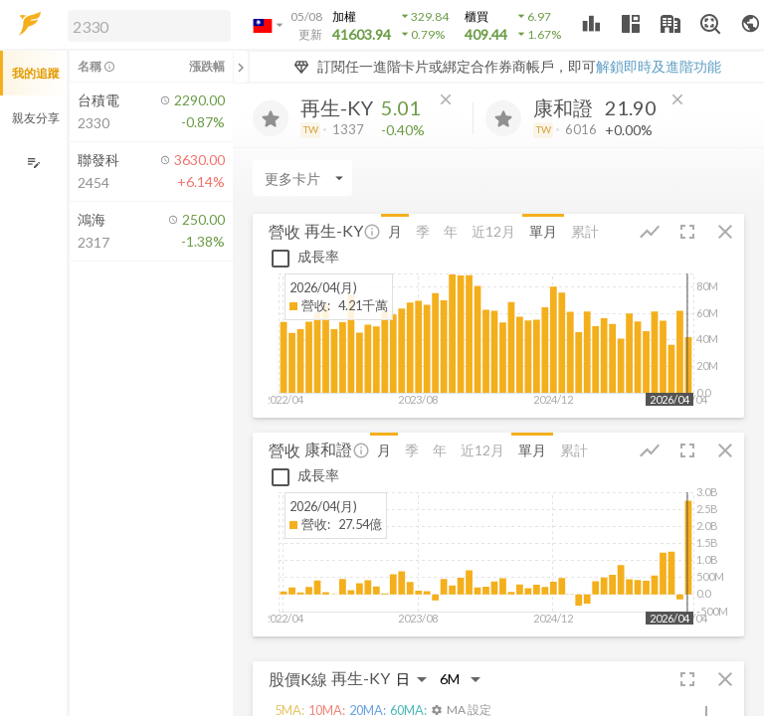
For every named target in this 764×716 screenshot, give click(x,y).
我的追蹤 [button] (36, 73)
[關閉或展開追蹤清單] (241, 67)
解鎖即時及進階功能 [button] (658, 66)
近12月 (493, 231)
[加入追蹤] (270, 118)
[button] (145, 25)
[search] (149, 26)
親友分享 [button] (36, 117)
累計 (585, 231)
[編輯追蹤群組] (33, 162)
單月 (543, 231)
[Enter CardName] (302, 178)
